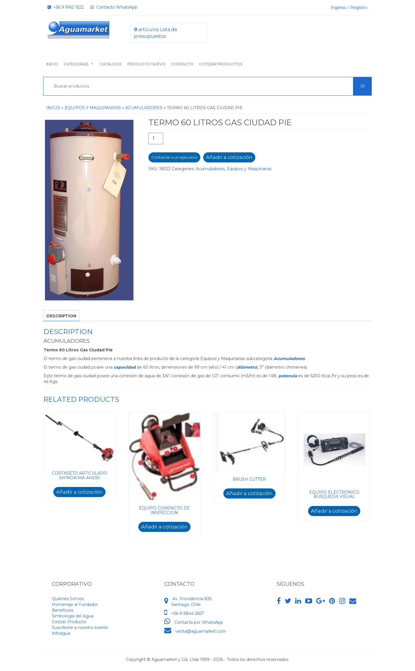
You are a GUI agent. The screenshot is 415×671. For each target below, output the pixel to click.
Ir (362, 86)
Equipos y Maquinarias (93, 107)
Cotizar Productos (221, 64)
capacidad (125, 367)
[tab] (61, 315)
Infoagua (61, 633)
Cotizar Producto (69, 621)
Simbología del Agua (72, 616)
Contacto (182, 64)
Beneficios (62, 610)
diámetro (246, 367)
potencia (288, 375)
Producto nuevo (146, 64)
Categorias (79, 64)
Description (61, 316)
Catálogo (111, 64)
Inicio (52, 64)
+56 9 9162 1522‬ (66, 7)
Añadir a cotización (229, 157)
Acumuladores (144, 107)
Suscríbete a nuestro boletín (80, 627)
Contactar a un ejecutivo (174, 157)
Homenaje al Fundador (75, 604)
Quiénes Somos (68, 598)
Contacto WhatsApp (113, 7)
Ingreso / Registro (349, 7)
